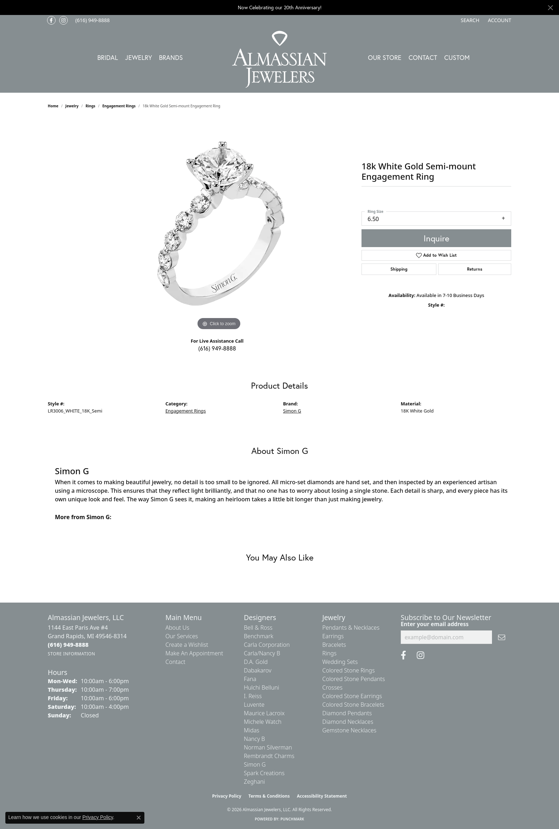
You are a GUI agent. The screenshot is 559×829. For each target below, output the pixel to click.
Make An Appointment (194, 653)
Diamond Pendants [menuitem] (347, 713)
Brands (171, 57)
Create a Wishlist (186, 645)
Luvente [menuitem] (254, 704)
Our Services (181, 636)
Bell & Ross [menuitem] (258, 627)
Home (53, 105)
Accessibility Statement (322, 796)
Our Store (384, 57)
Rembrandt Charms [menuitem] (269, 756)
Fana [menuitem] (250, 679)
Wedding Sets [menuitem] (340, 662)
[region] (219, 225)
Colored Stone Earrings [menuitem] (352, 696)
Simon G (292, 411)
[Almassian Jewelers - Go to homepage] (279, 59)
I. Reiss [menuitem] (253, 696)
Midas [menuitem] (251, 730)
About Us (177, 627)
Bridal (107, 57)
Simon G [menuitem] (255, 764)
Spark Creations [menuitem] (264, 773)
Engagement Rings (118, 105)
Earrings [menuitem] (333, 636)
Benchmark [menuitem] (258, 636)
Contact (423, 57)
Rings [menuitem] (329, 653)
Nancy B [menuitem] (254, 739)
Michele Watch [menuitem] (263, 722)
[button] (469, 20)
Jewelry (138, 57)
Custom (457, 57)
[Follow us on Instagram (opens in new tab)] (63, 20)
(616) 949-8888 (217, 348)
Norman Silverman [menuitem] (268, 747)
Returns (474, 269)
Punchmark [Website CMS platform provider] (292, 819)
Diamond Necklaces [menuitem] (347, 722)
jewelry (71, 105)
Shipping (398, 269)
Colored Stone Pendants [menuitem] (353, 679)
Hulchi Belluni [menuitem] (261, 687)
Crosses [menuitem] (332, 687)
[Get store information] (71, 654)
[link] (92, 20)
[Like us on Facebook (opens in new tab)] (51, 20)
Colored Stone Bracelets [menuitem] (353, 704)
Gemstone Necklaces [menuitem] (349, 730)
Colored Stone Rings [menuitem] (348, 670)
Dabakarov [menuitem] (257, 670)
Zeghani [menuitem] (254, 781)
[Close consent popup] (139, 817)
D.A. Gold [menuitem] (256, 662)
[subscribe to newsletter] (501, 637)
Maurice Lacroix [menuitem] (264, 713)
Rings (90, 105)
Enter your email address (434, 624)
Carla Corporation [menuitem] (267, 645)
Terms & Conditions (269, 796)
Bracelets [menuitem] (334, 645)
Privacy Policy (226, 796)
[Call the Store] (68, 645)
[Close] (550, 7)
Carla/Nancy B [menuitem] (262, 653)
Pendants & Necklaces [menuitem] (350, 627)
